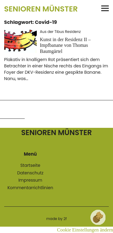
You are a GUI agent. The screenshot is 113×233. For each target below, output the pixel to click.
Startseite (30, 165)
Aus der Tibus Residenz (60, 31)
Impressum (30, 180)
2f (65, 218)
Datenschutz (30, 173)
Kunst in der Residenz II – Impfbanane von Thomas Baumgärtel (65, 45)
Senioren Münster (41, 9)
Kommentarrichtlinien (30, 188)
